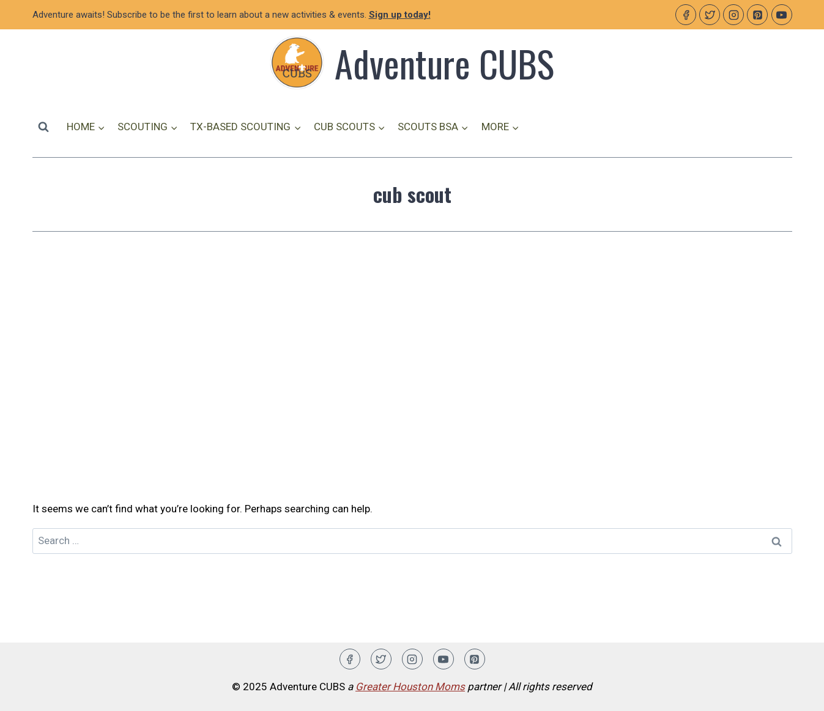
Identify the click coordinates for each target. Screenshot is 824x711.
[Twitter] (709, 14)
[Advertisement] (412, 366)
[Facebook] (685, 14)
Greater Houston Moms (410, 686)
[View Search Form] (43, 127)
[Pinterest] (757, 14)
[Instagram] (733, 14)
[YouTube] (781, 14)
